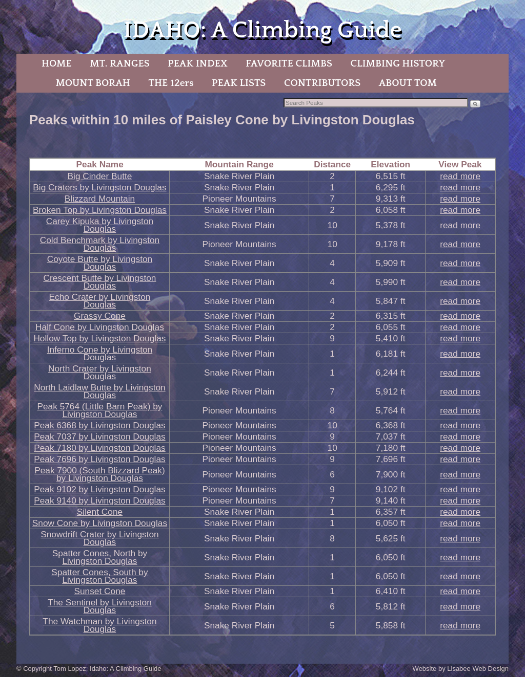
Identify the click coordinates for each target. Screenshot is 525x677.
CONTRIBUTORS (322, 83)
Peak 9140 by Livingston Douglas (100, 500)
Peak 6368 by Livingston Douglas (100, 425)
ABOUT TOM (408, 83)
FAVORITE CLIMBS (289, 63)
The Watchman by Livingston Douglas (99, 625)
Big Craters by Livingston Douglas (99, 187)
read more (460, 176)
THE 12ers (171, 83)
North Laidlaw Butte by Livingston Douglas (100, 391)
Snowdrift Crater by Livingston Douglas (100, 538)
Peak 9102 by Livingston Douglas (100, 489)
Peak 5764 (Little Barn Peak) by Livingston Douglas (99, 410)
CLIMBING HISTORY (397, 63)
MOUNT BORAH (92, 83)
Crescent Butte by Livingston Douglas (99, 282)
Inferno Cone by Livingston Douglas (100, 353)
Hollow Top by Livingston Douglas (99, 338)
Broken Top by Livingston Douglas (100, 210)
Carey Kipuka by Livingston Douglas (99, 225)
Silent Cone (100, 512)
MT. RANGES (119, 63)
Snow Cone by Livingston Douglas (99, 523)
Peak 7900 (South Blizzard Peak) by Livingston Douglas (99, 474)
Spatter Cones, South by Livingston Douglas (99, 576)
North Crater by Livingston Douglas (99, 372)
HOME (57, 63)
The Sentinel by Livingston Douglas (100, 606)
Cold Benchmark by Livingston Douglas (99, 244)
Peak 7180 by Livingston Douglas (100, 448)
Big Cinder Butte (100, 176)
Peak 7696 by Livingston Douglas (100, 459)
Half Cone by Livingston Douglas (99, 327)
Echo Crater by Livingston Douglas (100, 301)
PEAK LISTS (239, 83)
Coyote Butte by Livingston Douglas (100, 263)
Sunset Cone (99, 591)
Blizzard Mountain (100, 198)
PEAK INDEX (197, 63)
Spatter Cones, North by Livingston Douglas (99, 557)
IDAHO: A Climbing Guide (262, 30)
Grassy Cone (100, 316)
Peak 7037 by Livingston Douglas (100, 436)
